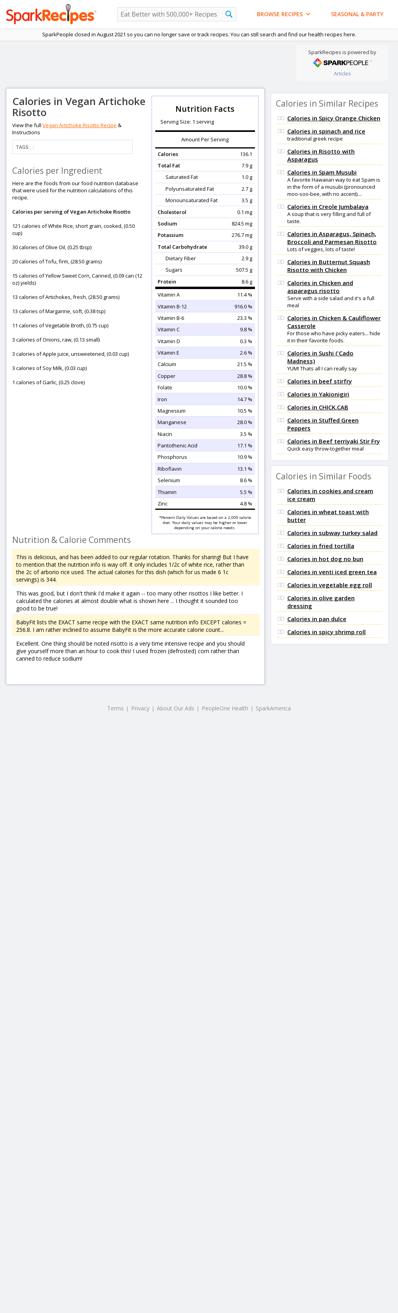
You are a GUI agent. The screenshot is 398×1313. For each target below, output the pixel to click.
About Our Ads (175, 708)
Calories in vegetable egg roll (329, 585)
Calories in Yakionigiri (318, 394)
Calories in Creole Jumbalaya (327, 206)
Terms (115, 708)
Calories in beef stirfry (319, 381)
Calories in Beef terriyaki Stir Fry (333, 441)
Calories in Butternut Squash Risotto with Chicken (328, 266)
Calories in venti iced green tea (332, 572)
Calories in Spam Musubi (322, 172)
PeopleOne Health (225, 708)
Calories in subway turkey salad (332, 533)
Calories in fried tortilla (320, 546)
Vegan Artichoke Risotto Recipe (80, 125)
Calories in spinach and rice (326, 131)
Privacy (140, 708)
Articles (342, 73)
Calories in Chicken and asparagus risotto (320, 287)
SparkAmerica (273, 708)
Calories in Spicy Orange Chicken (333, 118)
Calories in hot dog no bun (325, 559)
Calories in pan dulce (316, 619)
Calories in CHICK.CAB (317, 407)
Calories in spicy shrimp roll (326, 632)
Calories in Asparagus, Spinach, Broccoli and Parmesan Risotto (332, 238)
